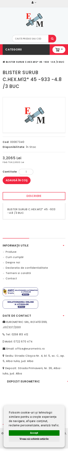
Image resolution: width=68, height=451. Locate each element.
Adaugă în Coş (17, 180)
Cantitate (10, 171)
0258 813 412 (20, 334)
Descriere (34, 196)
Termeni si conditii (18, 273)
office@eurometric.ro (30, 348)
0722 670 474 (23, 341)
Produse (11, 252)
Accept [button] (34, 432)
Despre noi (13, 262)
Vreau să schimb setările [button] (34, 438)
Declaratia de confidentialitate (27, 268)
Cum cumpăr (15, 257)
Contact (11, 278)
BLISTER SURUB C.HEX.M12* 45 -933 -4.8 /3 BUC (35, 61)
